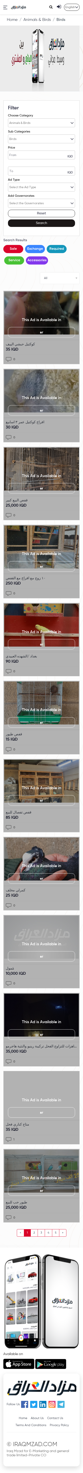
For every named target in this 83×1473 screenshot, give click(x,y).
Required (56, 249)
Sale (13, 249)
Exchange (35, 249)
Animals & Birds (37, 20)
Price (11, 147)
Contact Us (55, 1418)
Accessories (36, 260)
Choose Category (20, 115)
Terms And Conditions (30, 1425)
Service (14, 260)
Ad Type (14, 179)
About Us (37, 1418)
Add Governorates (21, 195)
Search (41, 223)
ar (41, 332)
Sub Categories (19, 131)
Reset (41, 213)
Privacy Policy (59, 1425)
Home (12, 20)
